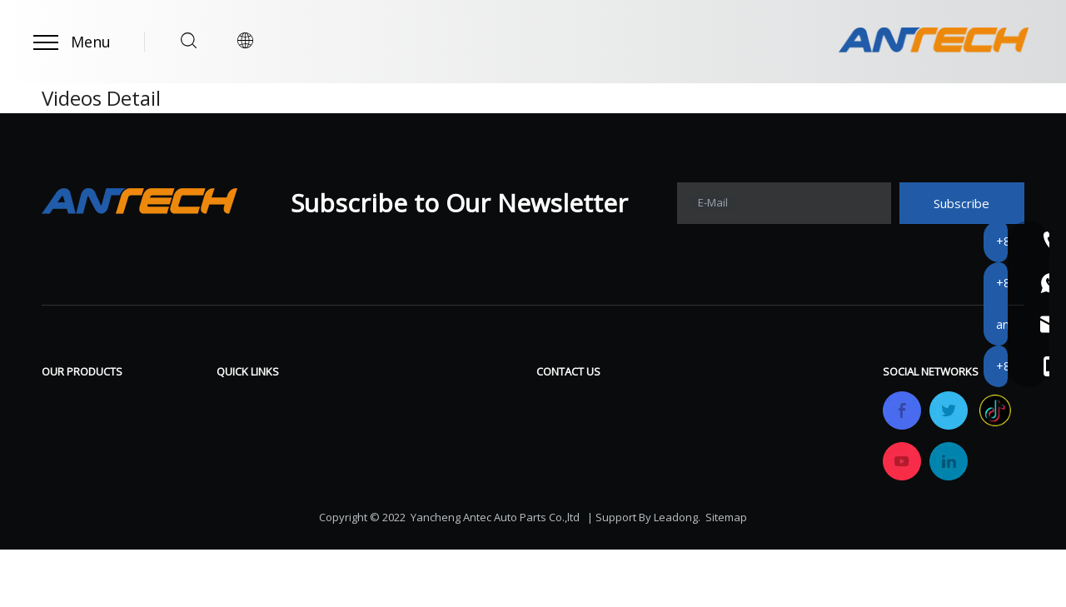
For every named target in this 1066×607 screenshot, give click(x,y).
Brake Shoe (78, 400)
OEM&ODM (252, 500)
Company (246, 450)
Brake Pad (74, 425)
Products (244, 425)
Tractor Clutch (87, 475)
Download (414, 400)
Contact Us (417, 475)
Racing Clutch (84, 450)
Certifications (258, 475)
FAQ (395, 425)
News (400, 450)
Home (235, 400)
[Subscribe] (961, 203)
